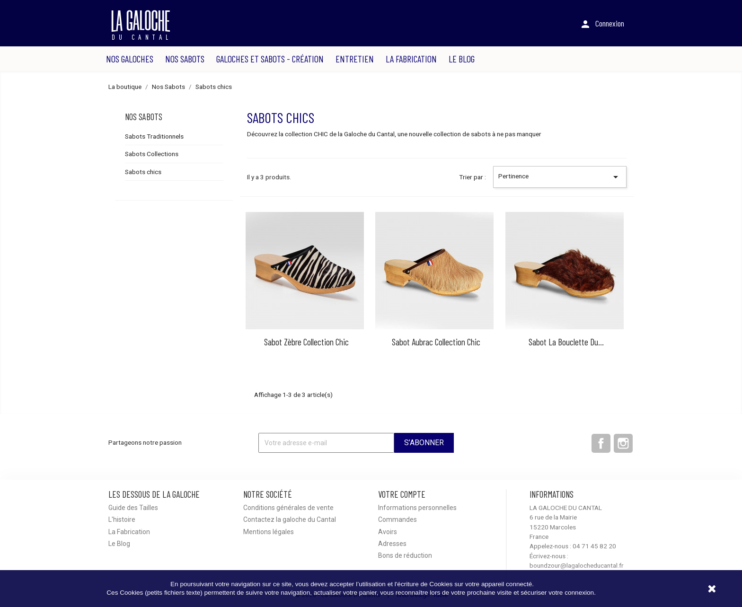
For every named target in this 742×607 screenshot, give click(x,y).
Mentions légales (268, 532)
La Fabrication (411, 58)
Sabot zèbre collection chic (306, 341)
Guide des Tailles (133, 507)
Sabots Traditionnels (154, 136)
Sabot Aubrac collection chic (436, 341)
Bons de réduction (405, 555)
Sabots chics (143, 172)
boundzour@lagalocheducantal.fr (577, 565)
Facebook (601, 443)
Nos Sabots (184, 58)
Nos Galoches (129, 58)
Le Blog (462, 58)
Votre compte (401, 494)
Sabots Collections (151, 154)
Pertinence (559, 177)
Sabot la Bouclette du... (566, 341)
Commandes (397, 519)
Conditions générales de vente (288, 507)
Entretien (355, 58)
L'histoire (121, 519)
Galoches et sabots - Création (270, 58)
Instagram (623, 443)
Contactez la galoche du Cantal (289, 519)
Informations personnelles (417, 507)
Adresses (392, 543)
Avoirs (387, 532)
